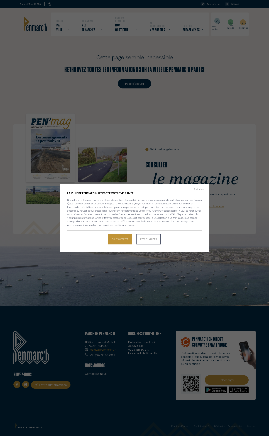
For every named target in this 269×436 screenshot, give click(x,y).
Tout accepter (120, 239)
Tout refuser (199, 189)
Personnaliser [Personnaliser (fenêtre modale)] (148, 239)
